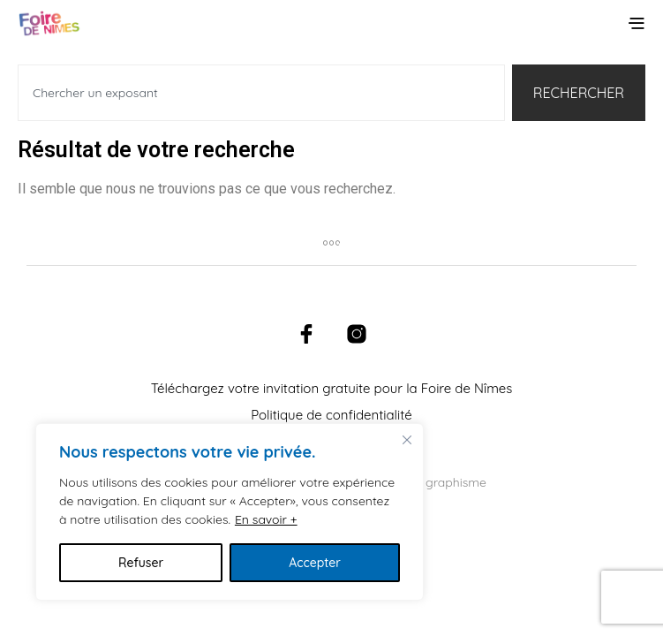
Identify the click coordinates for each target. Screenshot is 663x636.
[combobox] (261, 92)
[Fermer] (407, 439)
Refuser (140, 563)
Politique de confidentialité (331, 414)
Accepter (315, 563)
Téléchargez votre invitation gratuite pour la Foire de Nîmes (332, 388)
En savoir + (266, 519)
